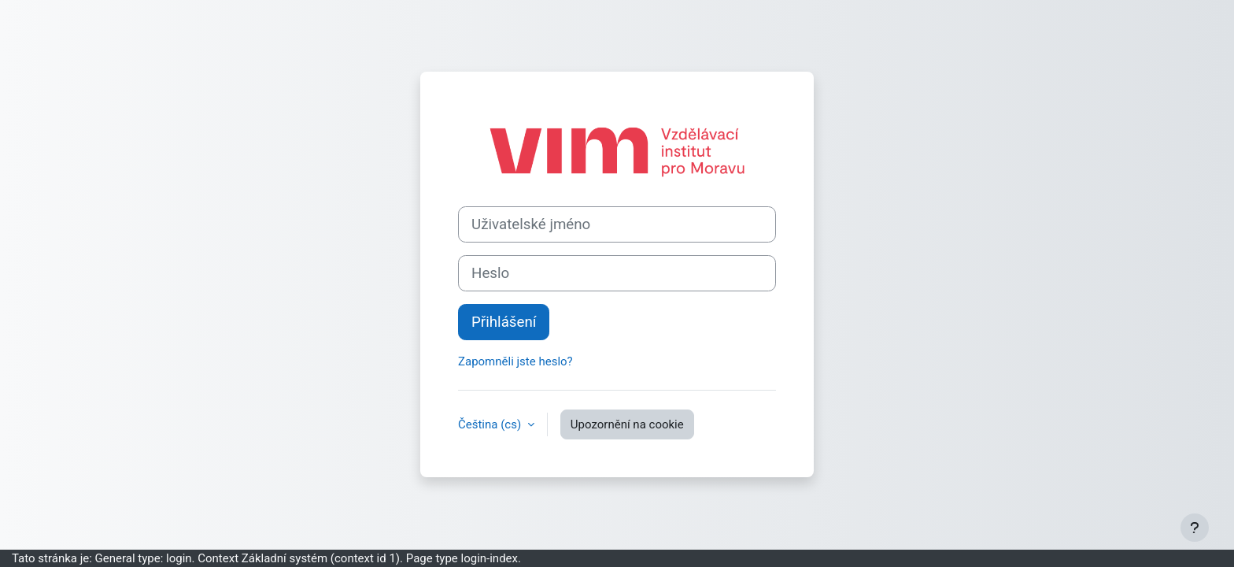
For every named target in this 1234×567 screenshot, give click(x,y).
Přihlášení (503, 322)
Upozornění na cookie (627, 424)
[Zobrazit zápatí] (1194, 527)
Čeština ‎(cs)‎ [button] (491, 424)
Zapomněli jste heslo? (515, 361)
